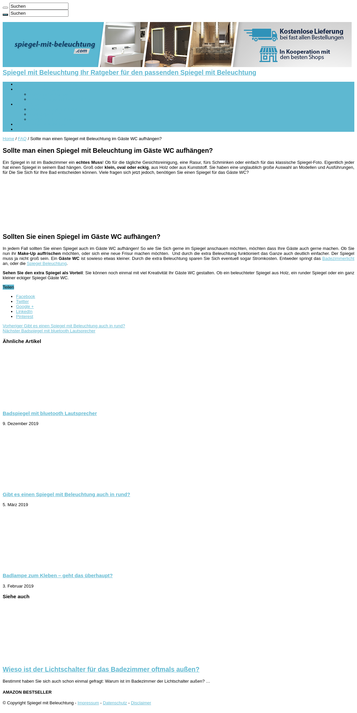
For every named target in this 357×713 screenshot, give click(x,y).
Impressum (88, 702)
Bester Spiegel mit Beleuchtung (59, 99)
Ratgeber (25, 129)
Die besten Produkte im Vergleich (48, 89)
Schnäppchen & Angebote (41, 124)
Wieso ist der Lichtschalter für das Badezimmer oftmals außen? (101, 669)
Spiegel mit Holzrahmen (52, 119)
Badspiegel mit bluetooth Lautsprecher (49, 330)
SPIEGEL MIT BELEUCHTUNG (46, 84)
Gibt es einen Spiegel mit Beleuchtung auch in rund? (64, 325)
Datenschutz (115, 702)
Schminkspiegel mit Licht (53, 109)
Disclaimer (141, 702)
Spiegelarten (28, 104)
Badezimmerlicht (338, 258)
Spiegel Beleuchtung (46, 263)
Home (8, 138)
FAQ (22, 138)
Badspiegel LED (44, 114)
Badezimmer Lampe (48, 94)
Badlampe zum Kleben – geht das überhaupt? (58, 575)
